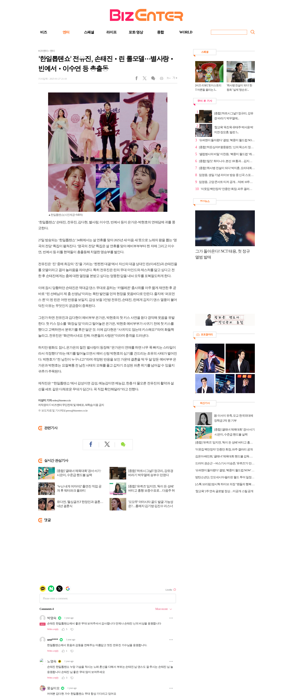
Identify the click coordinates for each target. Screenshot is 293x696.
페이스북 (139, 79)
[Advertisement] (223, 289)
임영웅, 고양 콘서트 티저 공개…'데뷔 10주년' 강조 (227, 182)
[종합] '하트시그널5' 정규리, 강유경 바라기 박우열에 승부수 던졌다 (150, 473)
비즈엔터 (43, 50)
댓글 (152, 79)
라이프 (111, 32)
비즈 (43, 32)
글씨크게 (173, 79)
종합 (160, 32)
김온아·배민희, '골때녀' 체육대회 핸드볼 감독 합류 (225, 456)
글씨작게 (166, 79)
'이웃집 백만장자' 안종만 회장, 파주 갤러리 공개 (228, 189)
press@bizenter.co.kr (77, 410)
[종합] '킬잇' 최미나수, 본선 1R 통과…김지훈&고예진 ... (227, 161)
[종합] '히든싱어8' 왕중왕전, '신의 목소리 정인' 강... (227, 147)
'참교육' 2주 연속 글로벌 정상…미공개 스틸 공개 (224, 491)
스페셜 (89, 32)
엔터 (66, 32)
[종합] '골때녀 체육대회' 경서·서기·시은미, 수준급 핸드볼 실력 (79, 473)
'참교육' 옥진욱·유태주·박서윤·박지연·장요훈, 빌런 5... (233, 130)
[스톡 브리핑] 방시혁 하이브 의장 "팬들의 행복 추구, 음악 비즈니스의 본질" (225, 484)
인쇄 (159, 79)
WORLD (185, 32)
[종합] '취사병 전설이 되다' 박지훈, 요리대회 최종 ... (227, 168)
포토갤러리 (207, 334)
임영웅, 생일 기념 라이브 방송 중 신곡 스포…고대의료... (227, 175)
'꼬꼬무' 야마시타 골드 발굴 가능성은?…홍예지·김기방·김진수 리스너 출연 (150, 506)
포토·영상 (136, 32)
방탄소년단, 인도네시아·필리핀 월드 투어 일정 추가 (225, 477)
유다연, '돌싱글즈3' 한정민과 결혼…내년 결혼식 (80, 504)
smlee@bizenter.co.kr (61, 400)
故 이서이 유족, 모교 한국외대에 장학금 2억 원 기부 (233, 418)
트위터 (146, 79)
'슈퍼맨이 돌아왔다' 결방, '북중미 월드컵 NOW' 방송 (227, 140)
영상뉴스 (205, 201)
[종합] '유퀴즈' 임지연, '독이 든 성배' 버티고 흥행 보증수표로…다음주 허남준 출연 (151, 490)
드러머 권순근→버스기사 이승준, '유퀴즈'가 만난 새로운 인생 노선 (225, 463)
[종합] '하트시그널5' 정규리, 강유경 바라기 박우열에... (233, 116)
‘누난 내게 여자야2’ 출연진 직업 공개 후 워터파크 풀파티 (79, 488)
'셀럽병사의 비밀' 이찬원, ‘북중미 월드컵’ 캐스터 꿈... (227, 154)
